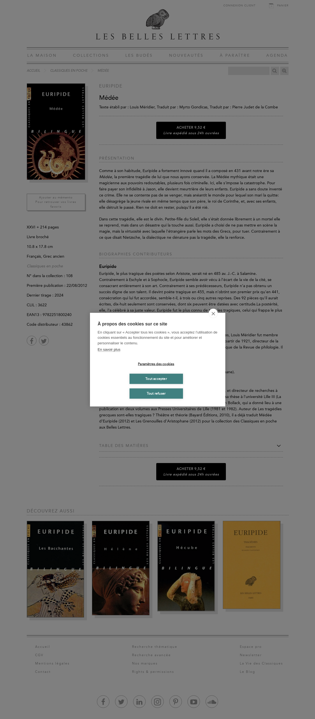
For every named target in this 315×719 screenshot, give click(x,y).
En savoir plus (109, 349)
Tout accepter (156, 379)
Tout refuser (156, 393)
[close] (213, 313)
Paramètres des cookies (156, 364)
